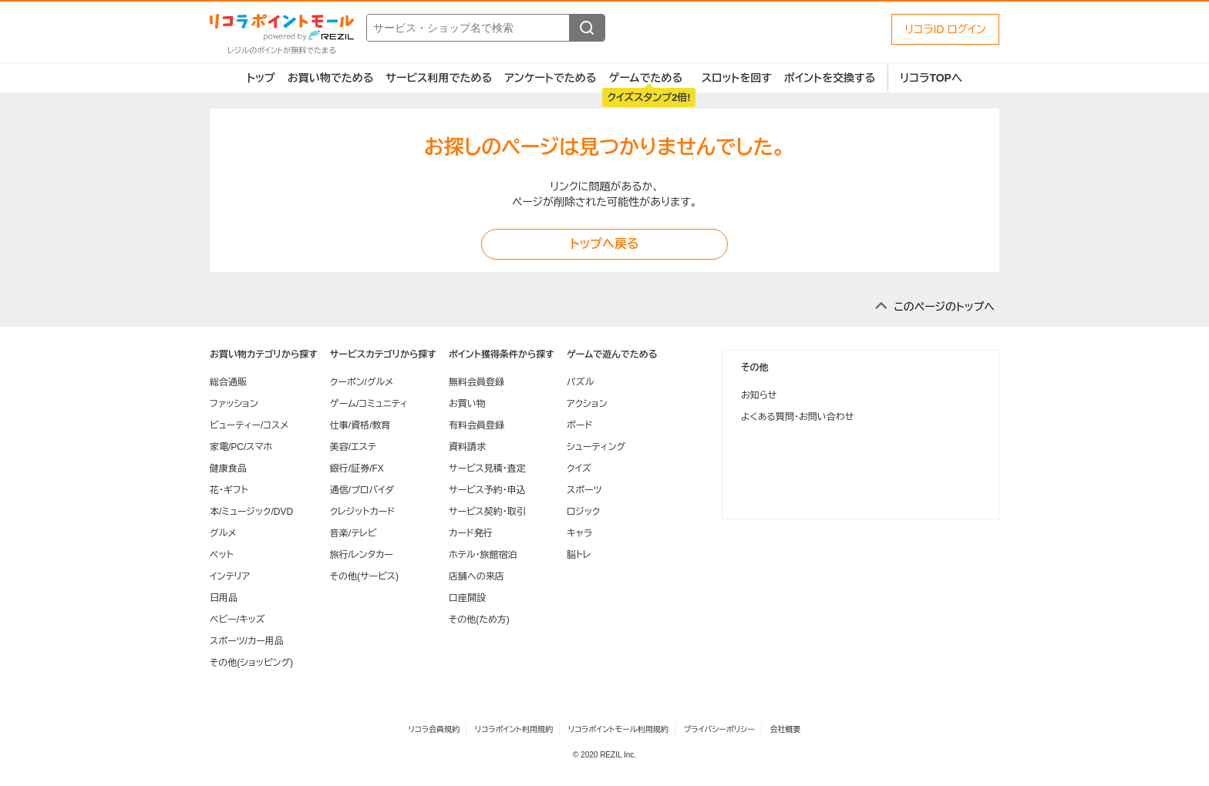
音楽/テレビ (353, 533)
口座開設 (467, 598)
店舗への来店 (476, 576)
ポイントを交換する (829, 78)
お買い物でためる (331, 78)
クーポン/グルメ (362, 382)
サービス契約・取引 (487, 511)
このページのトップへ (944, 307)
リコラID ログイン (945, 29)
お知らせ (758, 395)
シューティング (596, 447)
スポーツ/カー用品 (247, 641)
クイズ (579, 468)
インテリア (230, 576)
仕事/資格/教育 (360, 425)
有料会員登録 (476, 425)
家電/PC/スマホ (241, 447)
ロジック (583, 511)
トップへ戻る (604, 243)
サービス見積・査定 (487, 468)
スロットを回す (737, 78)
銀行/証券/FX (357, 468)
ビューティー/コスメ (249, 425)
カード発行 (471, 533)
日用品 (223, 598)
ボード (579, 425)
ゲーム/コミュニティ (369, 403)
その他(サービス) (364, 576)
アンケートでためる (550, 78)
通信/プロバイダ (362, 490)
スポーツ (584, 490)
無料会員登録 (476, 382)
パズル (580, 382)
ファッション (234, 403)
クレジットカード (362, 511)
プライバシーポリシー (719, 729)
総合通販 (228, 382)
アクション (587, 403)
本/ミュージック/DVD (251, 511)
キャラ (579, 533)
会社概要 (785, 729)
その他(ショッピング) (251, 662)
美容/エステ (353, 447)
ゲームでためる (645, 78)
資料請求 (467, 447)
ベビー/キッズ (237, 619)
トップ (261, 78)
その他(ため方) (479, 619)
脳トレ (579, 554)
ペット (222, 554)
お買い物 (467, 403)
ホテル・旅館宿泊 (483, 554)
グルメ (223, 533)
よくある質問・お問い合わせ (797, 416)
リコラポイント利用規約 (514, 729)
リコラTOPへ (931, 78)
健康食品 (228, 468)
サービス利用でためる (439, 78)
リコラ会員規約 (434, 729)
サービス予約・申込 (487, 490)
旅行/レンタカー (361, 554)
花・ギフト (229, 490)
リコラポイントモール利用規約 (618, 729)
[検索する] (586, 28)
